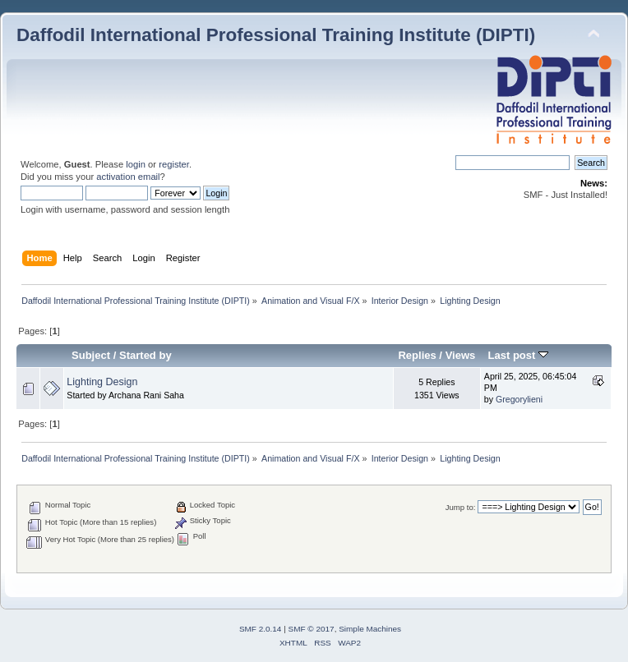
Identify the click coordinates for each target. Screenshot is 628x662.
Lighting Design (102, 382)
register (174, 164)
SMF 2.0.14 (260, 628)
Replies (417, 355)
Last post (517, 355)
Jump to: (461, 507)
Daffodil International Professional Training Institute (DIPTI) (275, 35)
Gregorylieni (519, 399)
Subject (91, 355)
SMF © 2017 (312, 628)
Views (461, 355)
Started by (145, 355)
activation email (127, 177)
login (135, 164)
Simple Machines (370, 628)
